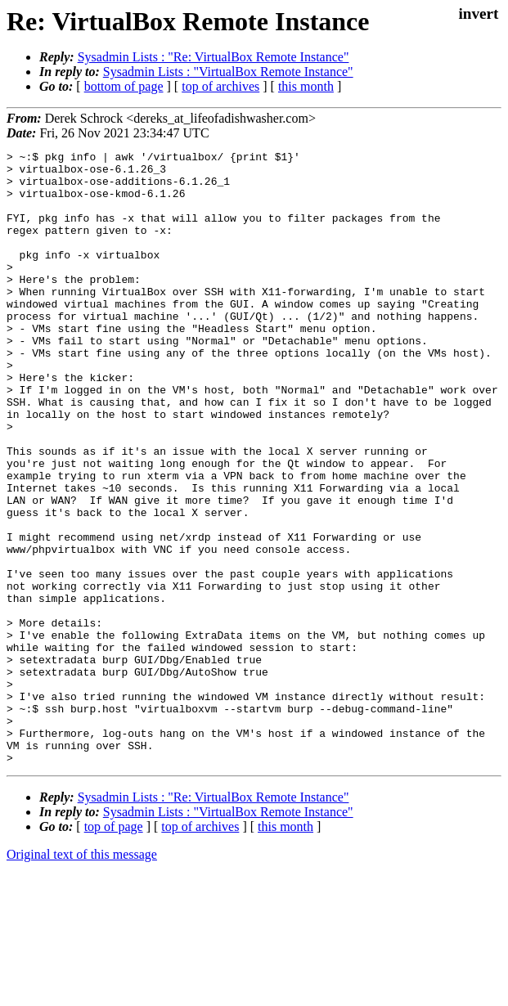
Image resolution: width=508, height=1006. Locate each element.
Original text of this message (82, 977)
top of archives (220, 86)
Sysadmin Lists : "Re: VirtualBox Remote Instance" (213, 57)
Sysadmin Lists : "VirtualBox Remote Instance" (228, 72)
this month (306, 86)
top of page (113, 949)
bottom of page (124, 86)
